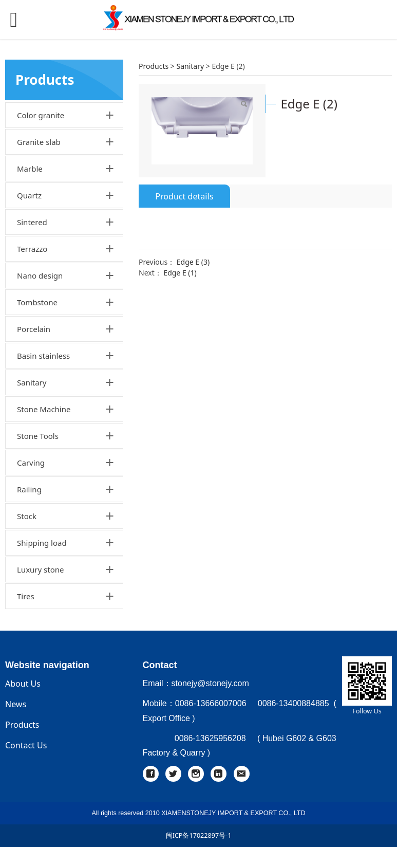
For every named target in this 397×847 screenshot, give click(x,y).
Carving (31, 462)
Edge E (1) (179, 273)
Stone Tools (38, 436)
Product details (184, 196)
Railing (29, 489)
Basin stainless (43, 356)
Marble (30, 168)
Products (153, 66)
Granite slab (39, 142)
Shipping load (42, 543)
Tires (25, 596)
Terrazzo (32, 249)
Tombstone (37, 302)
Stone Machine (43, 409)
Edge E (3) (193, 262)
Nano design (40, 275)
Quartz (29, 195)
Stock (26, 516)
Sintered (32, 222)
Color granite (40, 115)
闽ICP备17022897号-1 (199, 835)
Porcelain (33, 329)
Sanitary (31, 382)
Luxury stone (40, 569)
